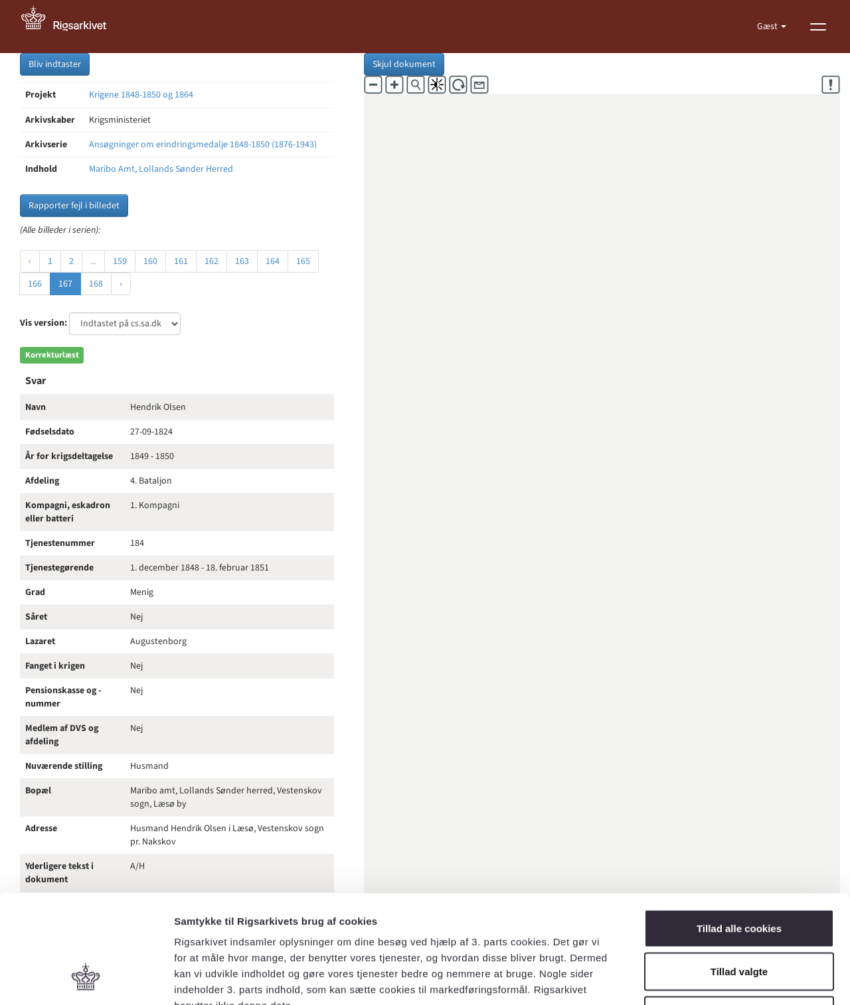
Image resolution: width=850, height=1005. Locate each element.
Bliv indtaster (55, 64)
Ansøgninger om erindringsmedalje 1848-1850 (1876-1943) (203, 144)
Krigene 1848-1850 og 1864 (141, 94)
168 (96, 284)
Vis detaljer (690, 978)
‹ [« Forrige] (30, 261)
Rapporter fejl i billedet (74, 205)
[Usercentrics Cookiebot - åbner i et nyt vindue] (86, 979)
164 (273, 261)
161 (181, 261)
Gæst (768, 26)
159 (120, 261)
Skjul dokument (404, 64)
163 (242, 261)
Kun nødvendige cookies (739, 917)
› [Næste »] (121, 284)
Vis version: (43, 323)
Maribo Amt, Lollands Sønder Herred (161, 169)
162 (211, 261)
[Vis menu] (818, 26)
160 (150, 261)
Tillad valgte (739, 874)
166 (35, 284)
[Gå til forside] (71, 26)
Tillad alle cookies (739, 831)
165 (303, 261)
